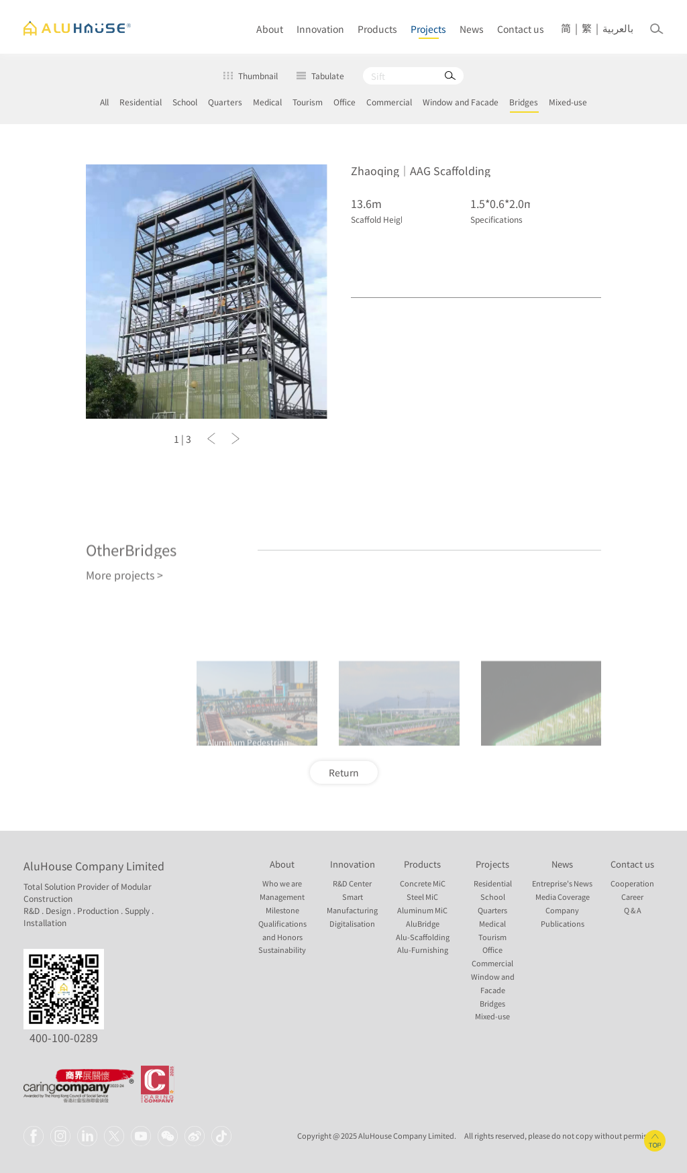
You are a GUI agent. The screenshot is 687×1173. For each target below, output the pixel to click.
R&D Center (352, 883)
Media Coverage (562, 897)
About (269, 29)
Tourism (308, 102)
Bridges (523, 102)
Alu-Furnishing (422, 950)
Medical (267, 102)
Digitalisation (352, 923)
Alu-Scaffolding (423, 937)
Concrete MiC (422, 883)
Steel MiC (422, 897)
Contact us (520, 29)
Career (632, 897)
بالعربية (617, 28)
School (184, 102)
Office (344, 102)
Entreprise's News (562, 883)
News (472, 29)
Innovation (320, 29)
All (104, 102)
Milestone (282, 910)
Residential (140, 102)
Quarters (225, 102)
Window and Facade (460, 102)
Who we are (282, 883)
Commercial (389, 102)
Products (377, 29)
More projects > (124, 639)
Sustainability (282, 950)
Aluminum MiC (422, 910)
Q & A (632, 910)
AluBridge (422, 923)
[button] (211, 441)
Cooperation (632, 883)
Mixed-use (568, 102)
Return (344, 772)
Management (282, 897)
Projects (428, 29)
